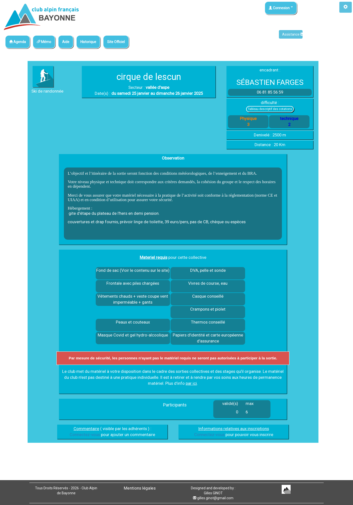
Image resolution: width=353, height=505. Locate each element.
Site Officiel (116, 42)
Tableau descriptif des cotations (270, 109)
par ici (191, 383)
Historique (88, 42)
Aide (65, 42)
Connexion (281, 8)
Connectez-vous (85, 434)
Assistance (292, 34)
